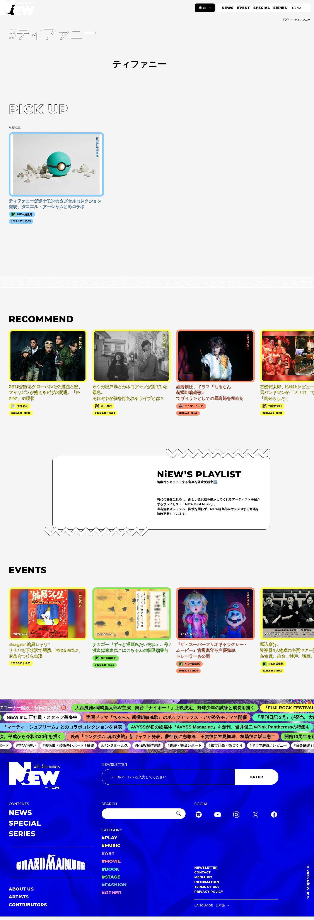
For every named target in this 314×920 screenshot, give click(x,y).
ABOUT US (21, 889)
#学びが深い (29, 745)
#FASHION (114, 884)
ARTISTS (19, 896)
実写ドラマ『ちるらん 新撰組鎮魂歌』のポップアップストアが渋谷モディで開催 (170, 717)
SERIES (280, 8)
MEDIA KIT (203, 877)
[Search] (144, 813)
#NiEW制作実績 (151, 745)
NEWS (228, 8)
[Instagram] (236, 815)
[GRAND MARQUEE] (51, 862)
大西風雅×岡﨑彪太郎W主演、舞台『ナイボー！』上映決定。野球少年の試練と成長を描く (170, 707)
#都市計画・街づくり (228, 745)
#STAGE (111, 877)
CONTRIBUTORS (28, 904)
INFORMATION (206, 882)
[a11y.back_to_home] (18, 9)
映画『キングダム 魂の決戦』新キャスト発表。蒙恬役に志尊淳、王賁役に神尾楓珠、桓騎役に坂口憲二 (176, 736)
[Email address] (168, 777)
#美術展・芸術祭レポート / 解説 (71, 745)
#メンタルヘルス (117, 745)
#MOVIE (111, 861)
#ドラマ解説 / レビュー (270, 745)
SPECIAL (261, 8)
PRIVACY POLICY (208, 892)
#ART (108, 853)
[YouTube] (217, 815)
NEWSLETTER (114, 765)
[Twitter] (255, 815)
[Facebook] (274, 815)
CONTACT (202, 872)
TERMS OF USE (206, 887)
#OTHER (111, 892)
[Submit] (179, 813)
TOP (286, 19)
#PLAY (109, 837)
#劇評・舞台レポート (187, 745)
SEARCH (109, 804)
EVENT (243, 8)
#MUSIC (111, 845)
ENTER (256, 777)
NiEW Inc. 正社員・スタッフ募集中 (46, 717)
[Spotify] (198, 815)
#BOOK (110, 869)
